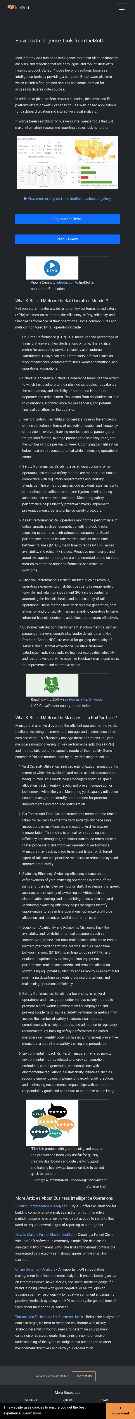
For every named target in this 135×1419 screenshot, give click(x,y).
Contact (68, 1399)
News (104, 1399)
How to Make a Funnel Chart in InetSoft (45, 1235)
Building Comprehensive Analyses (41, 1206)
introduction (65, 282)
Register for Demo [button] (67, 219)
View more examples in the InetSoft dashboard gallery (67, 199)
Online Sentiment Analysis (35, 1269)
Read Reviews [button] (68, 239)
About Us (31, 1399)
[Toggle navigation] (122, 7)
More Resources (67, 1393)
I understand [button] (120, 1410)
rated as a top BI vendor (85, 699)
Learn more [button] (32, 1413)
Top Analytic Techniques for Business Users (49, 1317)
